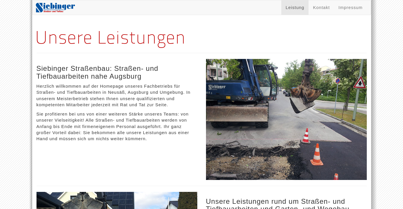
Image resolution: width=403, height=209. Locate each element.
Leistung (295, 7)
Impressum (350, 7)
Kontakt (321, 7)
